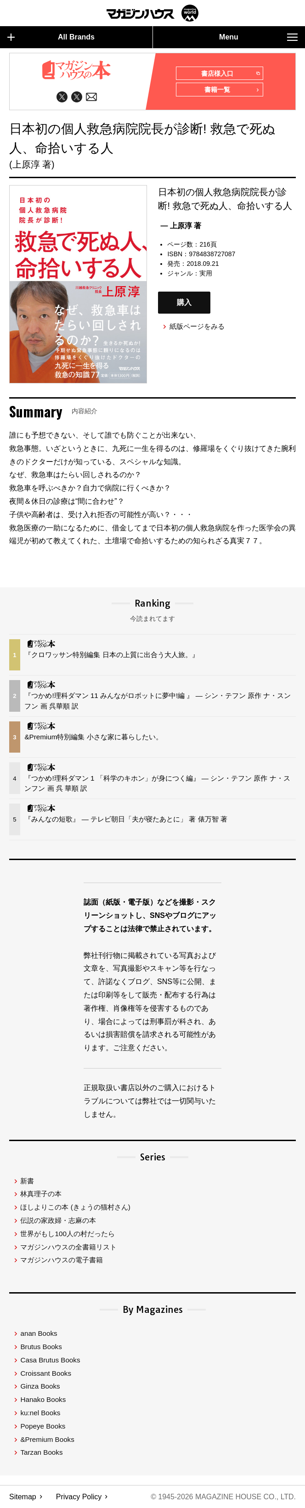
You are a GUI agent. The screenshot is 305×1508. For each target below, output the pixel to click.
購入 (184, 303)
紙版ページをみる (197, 327)
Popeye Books (42, 1426)
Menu (258, 37)
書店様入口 (230, 74)
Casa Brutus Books (50, 1360)
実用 (205, 273)
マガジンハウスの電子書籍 (61, 1261)
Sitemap (22, 1497)
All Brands (51, 37)
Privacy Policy (79, 1497)
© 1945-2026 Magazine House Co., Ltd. (223, 1497)
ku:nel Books (40, 1413)
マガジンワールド (152, 13)
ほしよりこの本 (75, 1207)
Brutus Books (41, 1347)
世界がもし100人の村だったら (67, 1234)
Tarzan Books (41, 1453)
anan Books (38, 1334)
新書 (27, 1181)
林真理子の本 (41, 1195)
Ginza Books (40, 1386)
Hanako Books (43, 1400)
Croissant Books (45, 1374)
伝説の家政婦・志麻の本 (58, 1221)
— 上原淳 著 (180, 226)
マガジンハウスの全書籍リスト (68, 1247)
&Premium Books (47, 1440)
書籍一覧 (232, 90)
